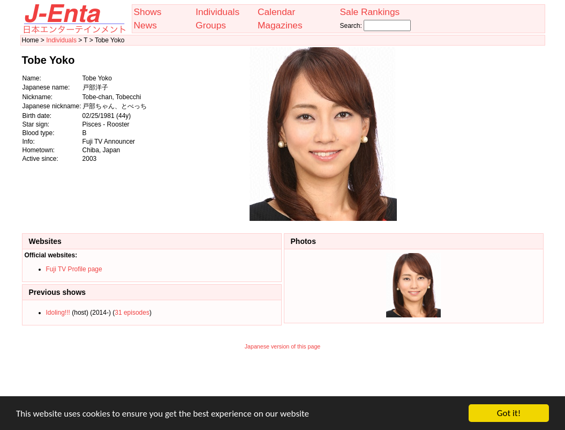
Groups (210, 25)
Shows (148, 11)
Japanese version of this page (283, 346)
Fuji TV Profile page (74, 269)
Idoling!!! (58, 312)
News (145, 25)
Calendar (276, 11)
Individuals (217, 11)
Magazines (280, 25)
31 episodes (132, 312)
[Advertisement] (490, 134)
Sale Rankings (370, 11)
